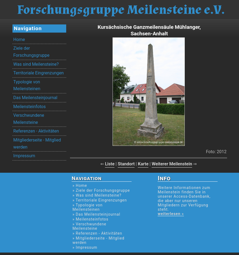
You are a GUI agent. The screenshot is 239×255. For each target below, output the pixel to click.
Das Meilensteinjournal (35, 97)
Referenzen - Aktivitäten (36, 131)
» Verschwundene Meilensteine (89, 226)
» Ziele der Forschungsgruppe (101, 190)
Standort (126, 163)
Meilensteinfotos (29, 106)
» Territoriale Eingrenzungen (99, 200)
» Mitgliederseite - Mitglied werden (98, 240)
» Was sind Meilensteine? (96, 195)
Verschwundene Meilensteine (28, 119)
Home (19, 39)
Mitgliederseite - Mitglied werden (37, 143)
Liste (109, 163)
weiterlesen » (171, 214)
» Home (79, 185)
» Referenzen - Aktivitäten (97, 233)
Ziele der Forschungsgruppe (31, 52)
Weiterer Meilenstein (172, 163)
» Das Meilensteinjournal (96, 214)
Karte (143, 163)
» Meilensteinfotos (90, 219)
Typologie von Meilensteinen (26, 85)
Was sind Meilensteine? (36, 64)
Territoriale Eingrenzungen (38, 72)
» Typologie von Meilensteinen (87, 207)
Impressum (24, 155)
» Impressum (84, 247)
